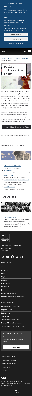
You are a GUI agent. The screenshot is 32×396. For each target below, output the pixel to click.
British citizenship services (9, 293)
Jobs (2, 290)
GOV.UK (16, 390)
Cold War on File (9, 187)
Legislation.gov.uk (7, 310)
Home (3, 58)
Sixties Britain (8, 175)
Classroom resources (21, 58)
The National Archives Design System (13, 326)
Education (10, 58)
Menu (27, 51)
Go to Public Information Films (17, 127)
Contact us (4, 270)
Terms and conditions (9, 364)
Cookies (4, 371)
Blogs (3, 277)
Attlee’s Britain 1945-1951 (12, 166)
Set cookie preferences (16, 43)
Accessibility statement (9, 356)
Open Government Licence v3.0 (11, 383)
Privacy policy (6, 367)
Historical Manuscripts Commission (12, 297)
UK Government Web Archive (10, 306)
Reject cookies (16, 39)
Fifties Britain (8, 170)
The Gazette (5, 316)
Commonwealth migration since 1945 (16, 180)
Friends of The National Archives (11, 323)
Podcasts (4, 280)
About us (4, 267)
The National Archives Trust (10, 320)
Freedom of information (9, 360)
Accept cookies (16, 34)
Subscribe (16, 347)
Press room (5, 287)
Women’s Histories (10, 217)
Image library (5, 283)
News (3, 273)
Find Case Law (5, 313)
